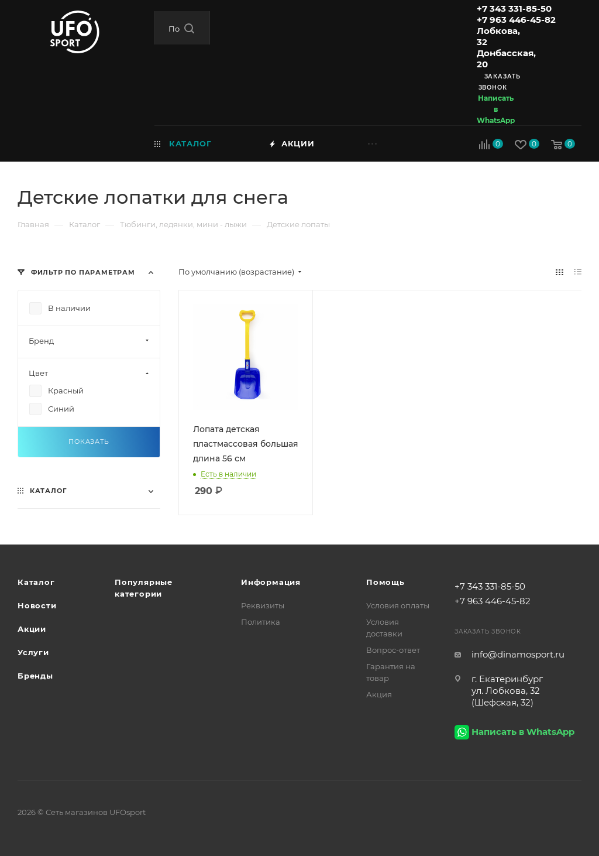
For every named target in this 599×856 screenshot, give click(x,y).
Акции (32, 629)
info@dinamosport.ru (517, 654)
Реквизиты (262, 605)
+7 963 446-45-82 (516, 19)
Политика (260, 621)
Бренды (35, 675)
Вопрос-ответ (393, 650)
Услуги (33, 652)
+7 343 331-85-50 (514, 8)
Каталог (36, 582)
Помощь (385, 582)
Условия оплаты (397, 605)
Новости (37, 605)
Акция (379, 694)
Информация (271, 582)
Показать (88, 441)
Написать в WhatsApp (496, 109)
